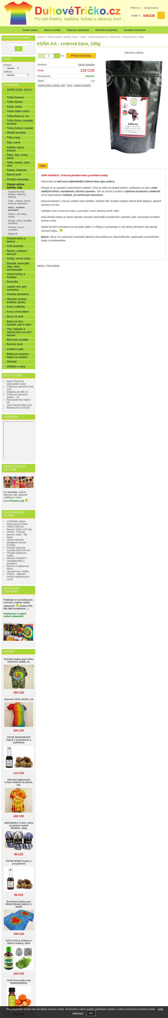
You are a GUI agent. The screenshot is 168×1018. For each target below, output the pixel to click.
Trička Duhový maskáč (20, 128)
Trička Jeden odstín (18, 111)
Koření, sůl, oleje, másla (17, 215)
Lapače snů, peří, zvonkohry (17, 288)
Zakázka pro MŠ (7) (17, 392)
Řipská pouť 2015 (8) (18, 407)
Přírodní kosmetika (18, 179)
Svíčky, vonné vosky (18, 258)
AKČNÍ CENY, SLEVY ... (19, 91)
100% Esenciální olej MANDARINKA (19, 981)
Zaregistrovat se (151, 8)
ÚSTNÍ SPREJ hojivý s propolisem (19, 862)
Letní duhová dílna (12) (19, 405)
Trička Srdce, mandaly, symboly (20, 122)
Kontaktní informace (135, 30)
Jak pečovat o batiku (18, 571)
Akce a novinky (52, 30)
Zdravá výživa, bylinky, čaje (51, 85)
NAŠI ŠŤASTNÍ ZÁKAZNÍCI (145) (16, 382)
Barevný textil (14, 344)
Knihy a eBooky (16, 306)
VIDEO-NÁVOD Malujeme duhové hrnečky (16, 542)
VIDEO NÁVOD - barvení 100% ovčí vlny (19, 528)
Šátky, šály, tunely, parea (17, 156)
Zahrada (12, 361)
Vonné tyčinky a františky (16, 276)
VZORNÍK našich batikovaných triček (17, 522)
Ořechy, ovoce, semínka (16, 228)
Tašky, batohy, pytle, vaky (18, 164)
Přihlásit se (135, 8)
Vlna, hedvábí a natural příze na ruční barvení (19, 332)
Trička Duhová (15, 97)
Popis (43, 166)
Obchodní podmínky (106, 30)
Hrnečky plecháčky (18, 294)
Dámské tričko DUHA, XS (18, 699)
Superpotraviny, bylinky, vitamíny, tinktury (17, 194)
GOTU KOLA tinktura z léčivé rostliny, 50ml (19, 942)
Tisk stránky (53, 265)
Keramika (12, 281)
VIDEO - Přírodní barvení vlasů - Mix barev (17, 535)
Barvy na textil (15, 316)
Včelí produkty (15, 245)
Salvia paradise (86, 64)
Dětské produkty (16, 132)
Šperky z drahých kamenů (17, 252)
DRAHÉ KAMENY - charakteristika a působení (17, 561)
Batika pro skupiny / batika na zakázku (18, 355)
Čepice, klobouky (17, 169)
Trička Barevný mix (18, 116)
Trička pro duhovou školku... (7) (17, 395)
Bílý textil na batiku (18, 339)
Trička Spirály (14, 101)
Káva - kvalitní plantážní (79, 85)
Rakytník (13, 233)
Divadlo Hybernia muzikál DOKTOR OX (18, 549)
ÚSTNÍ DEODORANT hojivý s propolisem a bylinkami (18, 740)
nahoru (41, 265)
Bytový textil (14, 174)
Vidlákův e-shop (16, 366)
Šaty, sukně (13, 142)
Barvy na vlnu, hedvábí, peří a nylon (19, 323)
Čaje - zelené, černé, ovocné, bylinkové (19, 202)
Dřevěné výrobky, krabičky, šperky (17, 301)
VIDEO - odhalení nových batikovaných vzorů (18, 577)
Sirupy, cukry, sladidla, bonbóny (20, 222)
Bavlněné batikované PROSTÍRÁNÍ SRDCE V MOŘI (18, 904)
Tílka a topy (13, 137)
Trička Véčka (14, 106)
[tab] (43, 166)
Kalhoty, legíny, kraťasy (15, 149)
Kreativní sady (15, 348)
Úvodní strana (30, 30)
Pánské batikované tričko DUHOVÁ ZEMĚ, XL (18, 660)
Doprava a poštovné (78, 30)
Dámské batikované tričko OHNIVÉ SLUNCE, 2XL (19, 782)
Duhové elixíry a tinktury (16, 240)
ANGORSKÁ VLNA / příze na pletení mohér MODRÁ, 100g (18, 825)
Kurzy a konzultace (18, 311)
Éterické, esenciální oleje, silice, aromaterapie (18, 266)
